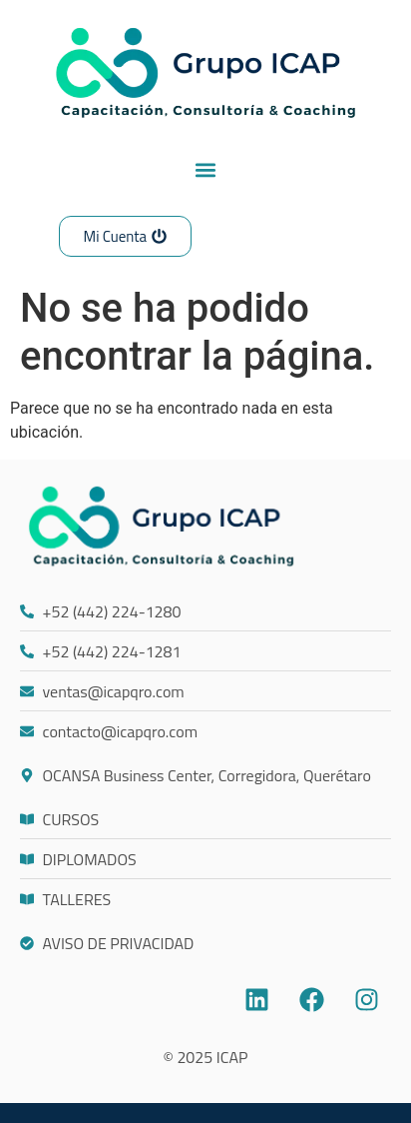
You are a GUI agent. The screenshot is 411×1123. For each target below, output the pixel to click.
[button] (206, 169)
